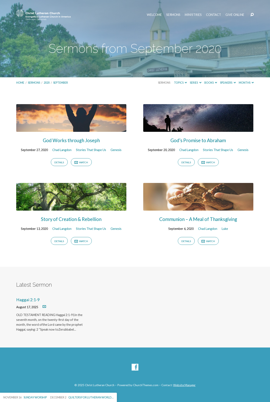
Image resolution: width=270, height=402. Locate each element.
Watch (81, 162)
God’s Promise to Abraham (198, 140)
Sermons (173, 14)
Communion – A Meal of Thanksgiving (198, 219)
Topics (180, 82)
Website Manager (184, 385)
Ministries (193, 14)
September (60, 82)
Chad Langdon (62, 150)
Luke (225, 228)
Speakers (228, 82)
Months (246, 82)
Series (195, 82)
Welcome (154, 14)
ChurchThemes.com (145, 385)
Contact (213, 14)
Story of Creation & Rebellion (71, 219)
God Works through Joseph (71, 140)
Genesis (116, 150)
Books (210, 82)
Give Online (234, 14)
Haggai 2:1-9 (28, 299)
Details (59, 162)
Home (20, 82)
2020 (47, 82)
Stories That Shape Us (91, 150)
